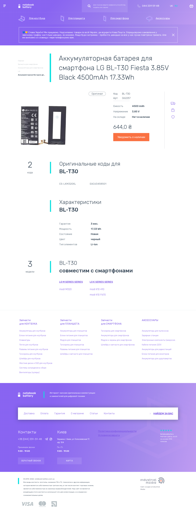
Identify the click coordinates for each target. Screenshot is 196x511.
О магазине (77, 413)
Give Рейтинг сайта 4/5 (168, 430)
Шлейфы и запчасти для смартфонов (118, 345)
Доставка (29, 413)
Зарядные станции (150, 335)
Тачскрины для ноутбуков (30, 354)
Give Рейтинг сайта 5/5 (171, 430)
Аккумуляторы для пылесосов (155, 331)
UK (171, 6)
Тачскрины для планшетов (72, 345)
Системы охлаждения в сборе (32, 368)
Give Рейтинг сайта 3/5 (166, 430)
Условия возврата (109, 435)
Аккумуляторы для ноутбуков (32, 331)
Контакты (109, 413)
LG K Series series (101, 281)
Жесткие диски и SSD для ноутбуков (35, 363)
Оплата (44, 413)
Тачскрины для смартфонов (113, 331)
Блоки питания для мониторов (155, 354)
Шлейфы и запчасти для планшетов (76, 354)
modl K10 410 (97, 289)
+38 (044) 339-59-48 (30, 439)
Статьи (94, 413)
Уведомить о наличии (131, 137)
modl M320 (65, 289)
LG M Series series (71, 281)
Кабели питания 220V (151, 345)
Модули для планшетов (70, 340)
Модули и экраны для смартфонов (116, 340)
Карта (69, 461)
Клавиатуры (24, 340)
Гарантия (59, 413)
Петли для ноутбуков (28, 345)
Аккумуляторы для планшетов (73, 331)
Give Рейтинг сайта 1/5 (161, 430)
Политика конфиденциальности (117, 431)
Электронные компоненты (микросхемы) (160, 340)
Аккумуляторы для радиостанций (156, 349)
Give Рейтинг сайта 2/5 (163, 430)
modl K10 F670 (98, 294)
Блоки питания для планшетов (74, 335)
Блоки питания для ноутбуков (32, 335)
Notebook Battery (27, 394)
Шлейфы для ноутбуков (29, 358)
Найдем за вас (163, 413)
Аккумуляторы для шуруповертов (157, 358)
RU (176, 6)
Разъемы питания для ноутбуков (33, 349)
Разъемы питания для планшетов (75, 349)
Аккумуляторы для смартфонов (115, 335)
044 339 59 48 (150, 5)
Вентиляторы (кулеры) (29, 372)
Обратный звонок (31, 461)
